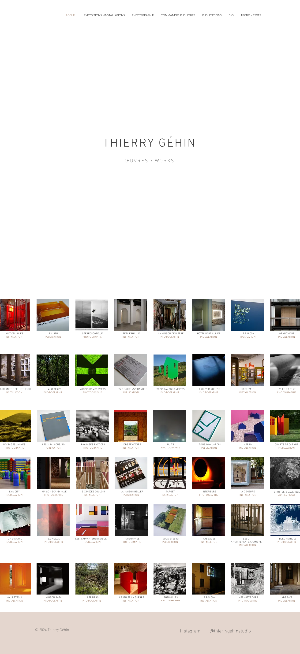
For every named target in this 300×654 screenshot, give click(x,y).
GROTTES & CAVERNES (287, 492)
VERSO (248, 444)
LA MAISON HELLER (132, 491)
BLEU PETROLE (287, 538)
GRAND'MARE (286, 333)
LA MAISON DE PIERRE (171, 333)
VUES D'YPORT (287, 389)
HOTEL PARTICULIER (208, 333)
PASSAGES (209, 538)
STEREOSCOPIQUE (92, 333)
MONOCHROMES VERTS (92, 389)
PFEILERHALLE (131, 333)
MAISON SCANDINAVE (54, 491)
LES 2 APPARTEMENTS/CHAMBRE (246, 540)
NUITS (170, 444)
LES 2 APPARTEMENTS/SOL (91, 538)
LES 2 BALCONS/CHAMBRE (131, 389)
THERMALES (171, 597)
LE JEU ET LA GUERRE (131, 597)
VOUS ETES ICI (171, 538)
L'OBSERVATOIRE (131, 444)
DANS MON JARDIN (210, 444)
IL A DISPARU (14, 538)
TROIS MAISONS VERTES (171, 389)
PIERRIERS (92, 597)
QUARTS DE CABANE (286, 444)
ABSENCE (286, 597)
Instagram (190, 630)
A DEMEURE (248, 491)
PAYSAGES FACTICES (93, 444)
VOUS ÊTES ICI (15, 597)
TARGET (170, 491)
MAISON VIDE (131, 538)
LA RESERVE (54, 389)
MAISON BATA (54, 597)
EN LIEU (53, 333)
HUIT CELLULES (14, 333)
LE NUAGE (54, 539)
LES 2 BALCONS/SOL (54, 444)
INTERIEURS (209, 491)
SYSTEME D (248, 389)
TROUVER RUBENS (209, 389)
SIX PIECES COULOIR (93, 491)
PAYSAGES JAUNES (14, 444)
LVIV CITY (14, 491)
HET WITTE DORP (248, 597)
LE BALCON (247, 333)
